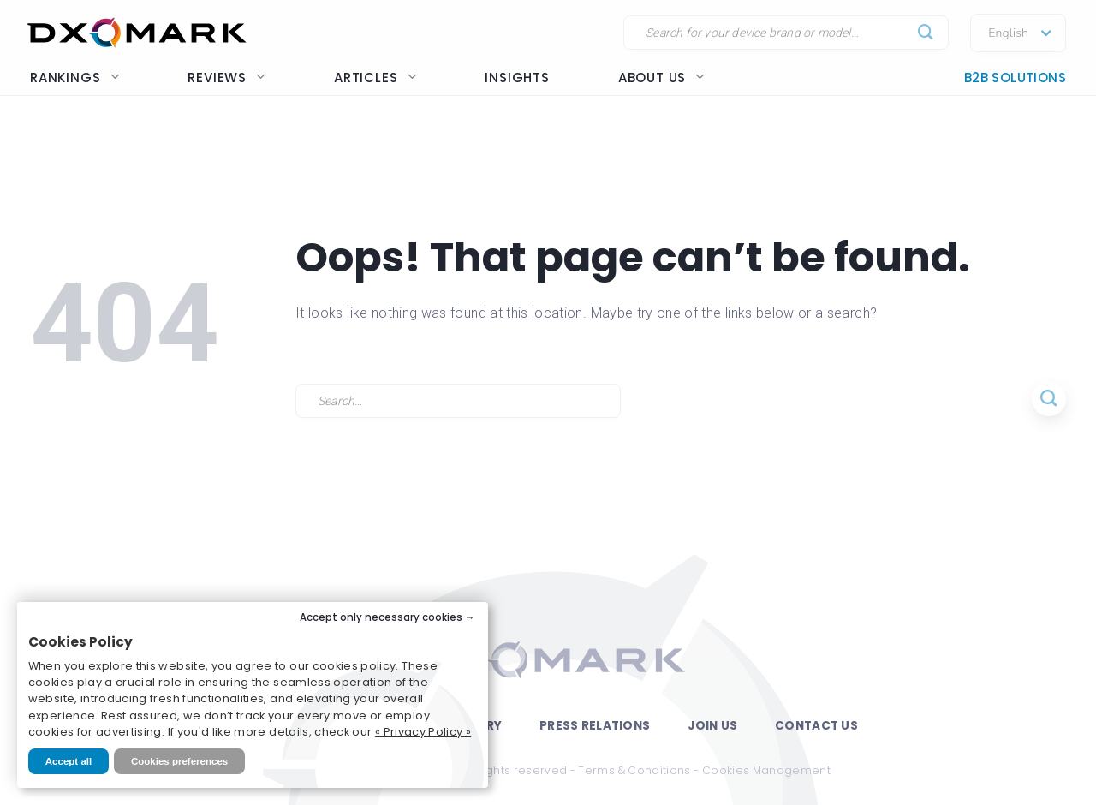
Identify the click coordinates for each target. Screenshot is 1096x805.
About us (661, 77)
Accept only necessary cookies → (387, 617)
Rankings (74, 77)
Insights (517, 77)
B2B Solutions (1015, 77)
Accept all (68, 761)
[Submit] (926, 33)
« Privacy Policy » (423, 731)
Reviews (226, 77)
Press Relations (594, 726)
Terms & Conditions (634, 770)
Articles (375, 77)
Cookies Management (766, 770)
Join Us (712, 726)
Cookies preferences (179, 761)
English (1008, 33)
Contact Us (816, 726)
